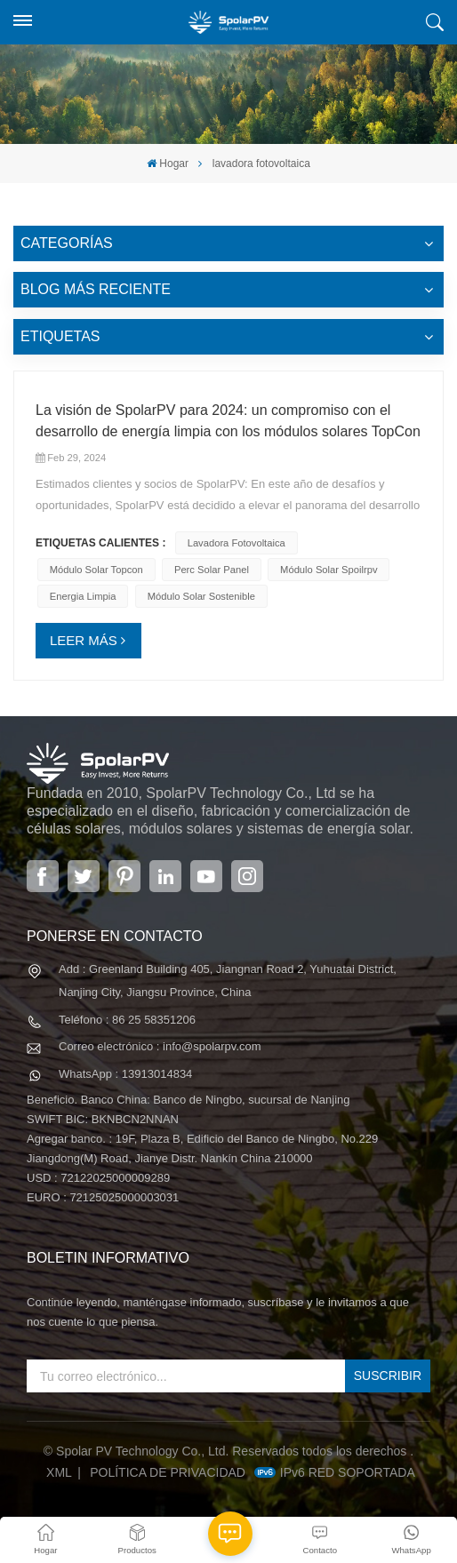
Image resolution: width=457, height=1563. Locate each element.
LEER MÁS (83, 640)
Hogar (167, 163)
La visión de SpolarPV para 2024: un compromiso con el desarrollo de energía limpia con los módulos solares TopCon (228, 421)
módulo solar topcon (96, 569)
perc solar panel (211, 569)
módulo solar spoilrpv (328, 569)
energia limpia (83, 596)
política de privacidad (167, 1472)
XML (59, 1472)
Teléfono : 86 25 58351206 (127, 1019)
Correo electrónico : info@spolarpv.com (160, 1046)
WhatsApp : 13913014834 (125, 1074)
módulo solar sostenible (201, 596)
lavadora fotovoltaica (236, 543)
